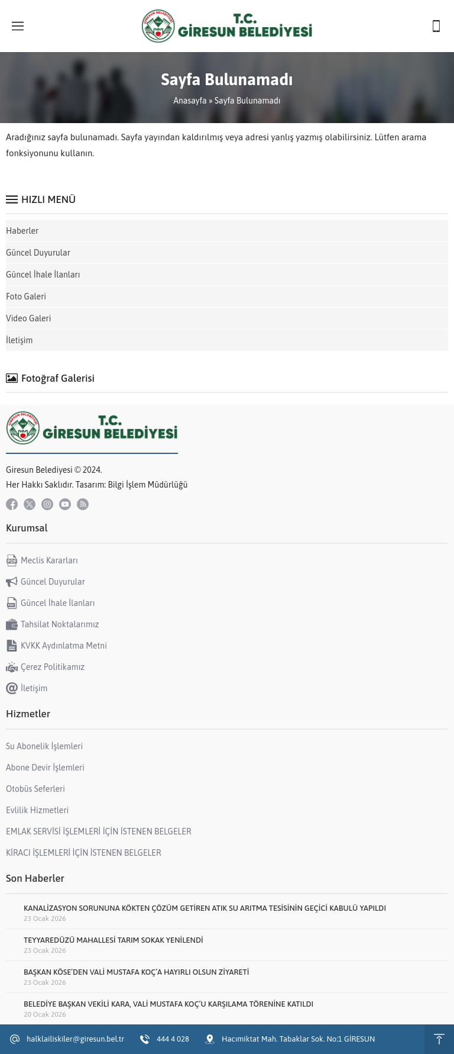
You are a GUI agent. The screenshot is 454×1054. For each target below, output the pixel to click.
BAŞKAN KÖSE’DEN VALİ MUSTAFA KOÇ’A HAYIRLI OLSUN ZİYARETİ (136, 972)
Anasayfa (189, 100)
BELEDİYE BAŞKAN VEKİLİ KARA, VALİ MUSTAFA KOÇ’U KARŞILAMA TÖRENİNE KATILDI (168, 1004)
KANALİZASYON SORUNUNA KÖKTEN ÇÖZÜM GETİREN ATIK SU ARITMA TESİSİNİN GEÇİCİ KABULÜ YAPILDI (205, 908)
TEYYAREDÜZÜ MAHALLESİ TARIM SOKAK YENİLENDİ (113, 940)
